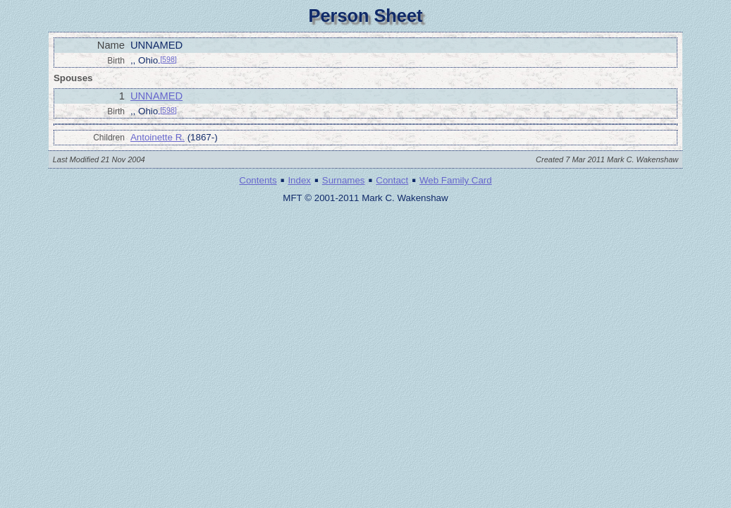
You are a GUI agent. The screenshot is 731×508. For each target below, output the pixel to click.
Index (299, 180)
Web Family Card (455, 180)
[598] (167, 59)
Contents (257, 180)
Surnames (343, 180)
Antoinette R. (157, 137)
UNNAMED (156, 96)
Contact (392, 180)
